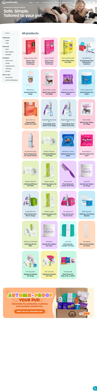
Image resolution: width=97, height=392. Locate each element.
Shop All (57, 2)
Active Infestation (11, 80)
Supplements (10, 66)
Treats (7, 63)
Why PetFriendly (67, 2)
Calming (8, 69)
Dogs (31, 2)
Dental (7, 71)
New (7, 49)
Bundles (8, 54)
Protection (9, 77)
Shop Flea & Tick (48, 2)
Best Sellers (9, 52)
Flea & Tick (9, 61)
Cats (38, 2)
